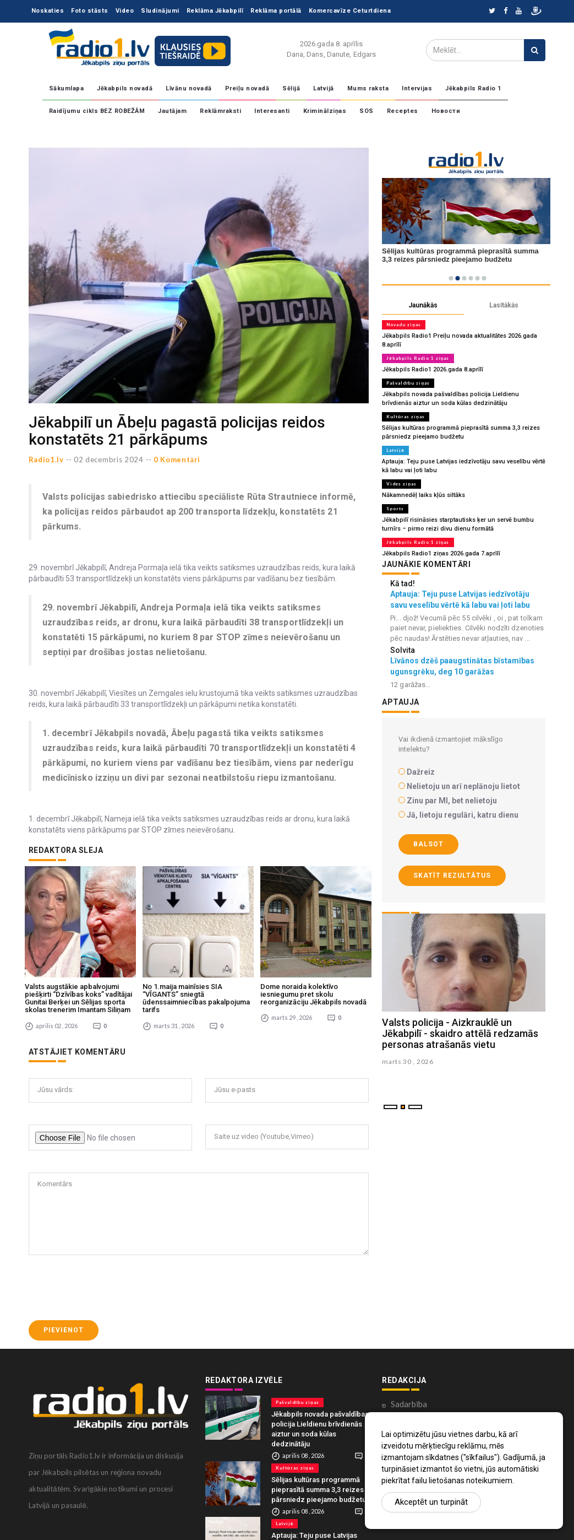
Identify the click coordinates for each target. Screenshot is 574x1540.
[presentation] (112, 1287)
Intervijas (417, 88)
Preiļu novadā (247, 88)
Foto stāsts (89, 10)
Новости (446, 111)
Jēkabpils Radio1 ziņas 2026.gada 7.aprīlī (441, 553)
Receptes (402, 111)
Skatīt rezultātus (452, 875)
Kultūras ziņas (405, 416)
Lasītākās (503, 305)
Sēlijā (291, 88)
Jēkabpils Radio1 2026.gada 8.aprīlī (432, 369)
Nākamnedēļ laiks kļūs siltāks (423, 495)
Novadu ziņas (403, 324)
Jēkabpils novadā (124, 88)
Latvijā (323, 88)
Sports (395, 508)
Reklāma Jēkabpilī (215, 10)
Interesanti (272, 111)
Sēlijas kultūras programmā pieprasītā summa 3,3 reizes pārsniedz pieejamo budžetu (318, 1490)
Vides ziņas (401, 484)
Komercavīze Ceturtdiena (350, 10)
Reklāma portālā (276, 10)
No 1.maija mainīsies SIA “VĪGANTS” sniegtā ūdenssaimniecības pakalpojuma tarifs (196, 998)
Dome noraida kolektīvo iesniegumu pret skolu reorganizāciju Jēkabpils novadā (313, 994)
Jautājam (172, 111)
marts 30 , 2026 (408, 1061)
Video (125, 10)
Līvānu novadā (189, 88)
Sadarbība (409, 1404)
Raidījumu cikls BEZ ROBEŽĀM (97, 111)
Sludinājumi (160, 10)
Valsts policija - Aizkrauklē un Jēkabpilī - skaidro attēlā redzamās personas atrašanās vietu (460, 1033)
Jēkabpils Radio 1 (473, 88)
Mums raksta (368, 88)
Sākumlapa (66, 88)
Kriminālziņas (325, 111)
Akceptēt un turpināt (431, 1502)
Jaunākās (423, 305)
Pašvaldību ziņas (408, 383)
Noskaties (47, 10)
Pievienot (63, 1330)
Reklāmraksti (220, 111)
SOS (366, 111)
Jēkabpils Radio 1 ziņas (417, 358)
